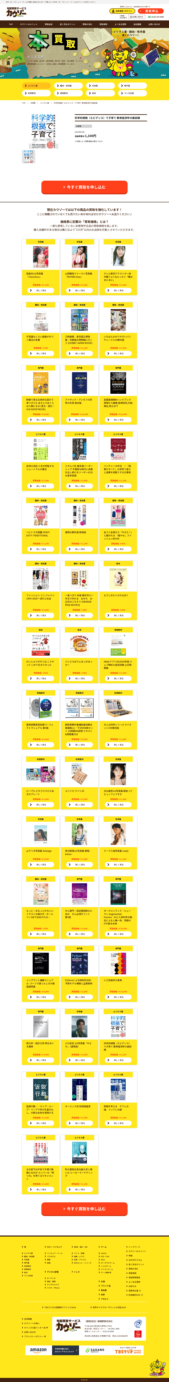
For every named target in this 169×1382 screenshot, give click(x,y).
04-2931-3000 (113, 1328)
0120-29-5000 (108, 1331)
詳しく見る (41, 290)
